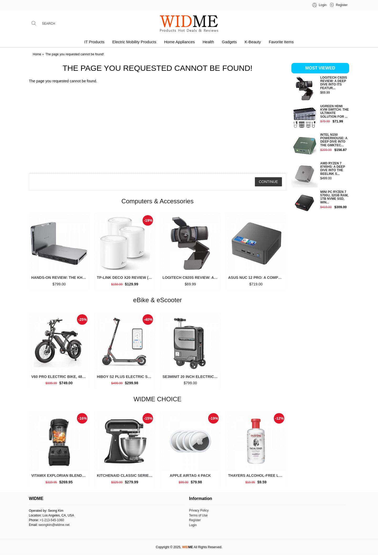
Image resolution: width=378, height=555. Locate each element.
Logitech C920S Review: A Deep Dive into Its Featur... (333, 83)
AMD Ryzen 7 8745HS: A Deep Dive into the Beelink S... (332, 169)
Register (195, 520)
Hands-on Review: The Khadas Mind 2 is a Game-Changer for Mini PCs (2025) (60, 280)
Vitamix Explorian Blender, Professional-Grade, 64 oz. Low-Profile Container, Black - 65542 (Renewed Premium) (60, 478)
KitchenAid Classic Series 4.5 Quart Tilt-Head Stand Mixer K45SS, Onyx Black (125, 478)
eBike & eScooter (157, 302)
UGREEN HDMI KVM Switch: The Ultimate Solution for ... (334, 111)
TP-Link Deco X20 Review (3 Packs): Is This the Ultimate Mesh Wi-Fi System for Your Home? (125, 280)
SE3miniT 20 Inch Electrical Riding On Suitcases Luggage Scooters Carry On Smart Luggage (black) (191, 378)
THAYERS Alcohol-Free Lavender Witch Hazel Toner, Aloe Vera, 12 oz (257, 478)
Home (37, 54)
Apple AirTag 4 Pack (190, 478)
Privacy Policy (199, 510)
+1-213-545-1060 (52, 520)
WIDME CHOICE (158, 401)
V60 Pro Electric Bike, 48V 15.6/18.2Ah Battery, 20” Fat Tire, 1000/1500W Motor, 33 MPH (60, 378)
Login (193, 525)
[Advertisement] (320, 300)
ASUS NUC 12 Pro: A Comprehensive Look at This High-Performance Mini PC (257, 280)
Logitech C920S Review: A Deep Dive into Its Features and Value (191, 280)
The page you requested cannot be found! (74, 54)
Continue (268, 182)
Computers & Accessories (158, 203)
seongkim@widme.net (54, 525)
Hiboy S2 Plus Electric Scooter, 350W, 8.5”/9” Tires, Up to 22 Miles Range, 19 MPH (125, 378)
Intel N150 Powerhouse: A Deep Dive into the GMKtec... (333, 140)
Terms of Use (198, 515)
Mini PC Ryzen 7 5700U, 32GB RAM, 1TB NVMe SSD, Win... (334, 197)
